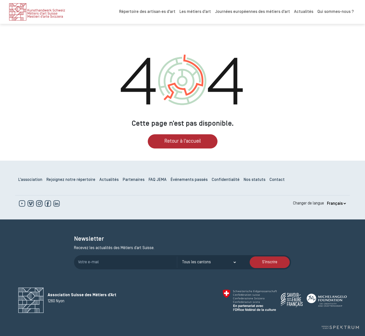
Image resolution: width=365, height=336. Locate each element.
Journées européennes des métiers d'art (252, 12)
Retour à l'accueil (182, 141)
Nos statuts (254, 180)
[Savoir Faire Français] (292, 300)
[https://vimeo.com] (31, 203)
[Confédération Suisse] (250, 300)
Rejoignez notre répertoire (70, 180)
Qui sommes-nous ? (335, 12)
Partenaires (133, 180)
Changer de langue (308, 203)
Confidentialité (226, 180)
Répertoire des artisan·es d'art (147, 12)
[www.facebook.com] (48, 203)
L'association (30, 180)
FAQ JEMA (158, 180)
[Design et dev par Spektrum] (340, 327)
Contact (277, 180)
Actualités (303, 12)
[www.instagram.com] (39, 203)
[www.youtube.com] (22, 203)
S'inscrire (269, 262)
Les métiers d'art (195, 12)
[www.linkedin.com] (56, 203)
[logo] (37, 12)
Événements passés (189, 180)
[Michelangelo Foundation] (327, 300)
